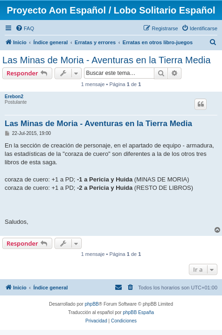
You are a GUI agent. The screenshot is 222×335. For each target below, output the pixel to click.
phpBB (92, 304)
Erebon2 (14, 96)
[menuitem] (24, 28)
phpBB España (138, 312)
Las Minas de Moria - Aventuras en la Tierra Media (106, 60)
